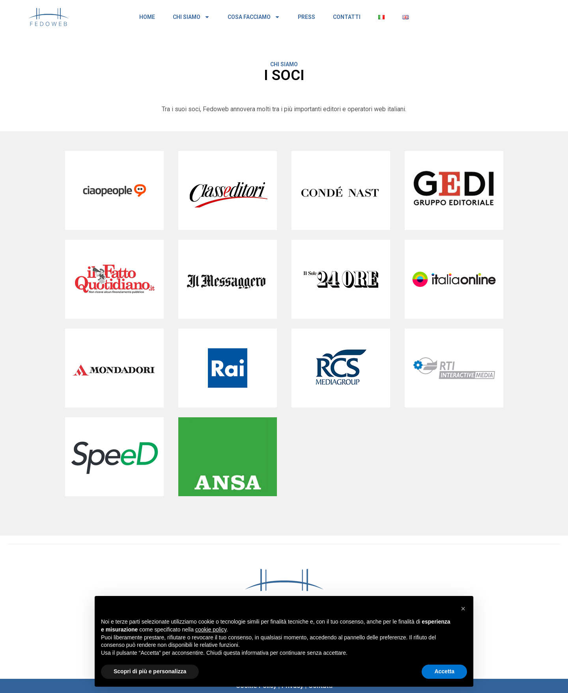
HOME (147, 17)
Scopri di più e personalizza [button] (150, 671)
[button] (463, 608)
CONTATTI (347, 17)
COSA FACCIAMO (254, 17)
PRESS (306, 17)
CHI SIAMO (191, 17)
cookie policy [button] (210, 629)
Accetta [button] (444, 671)
